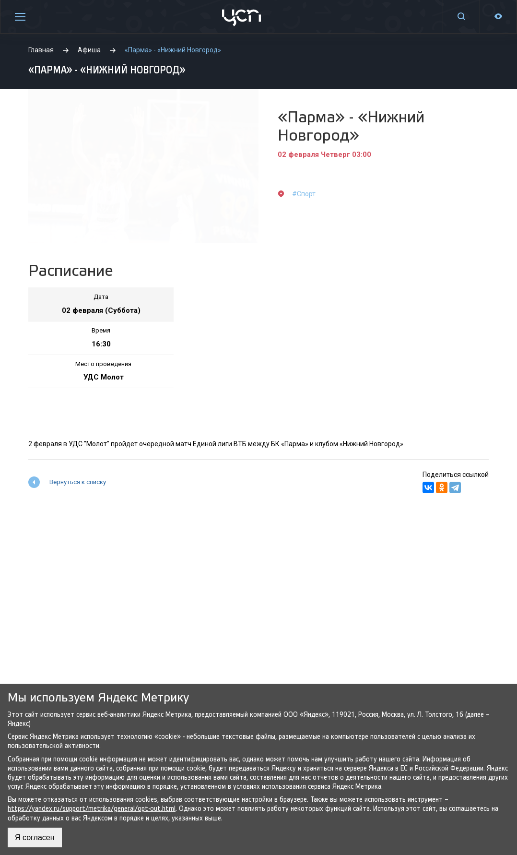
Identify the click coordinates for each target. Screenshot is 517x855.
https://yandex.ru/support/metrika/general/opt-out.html (92, 808)
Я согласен (35, 837)
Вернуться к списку (77, 482)
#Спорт (304, 194)
